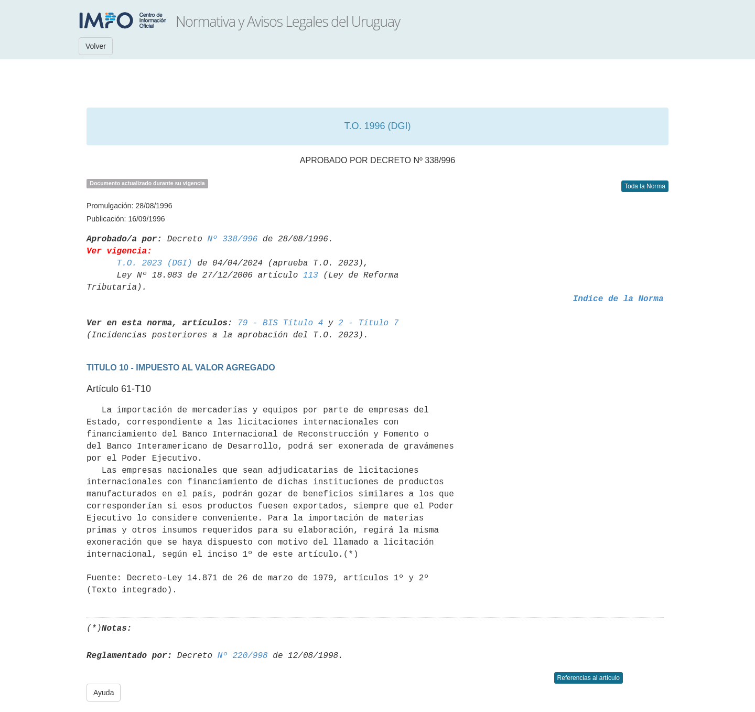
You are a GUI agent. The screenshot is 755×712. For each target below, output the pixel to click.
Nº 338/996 (232, 239)
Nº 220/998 (243, 656)
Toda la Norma (644, 186)
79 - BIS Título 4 (280, 323)
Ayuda (103, 692)
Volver (95, 46)
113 (310, 275)
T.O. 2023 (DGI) (154, 263)
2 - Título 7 (368, 323)
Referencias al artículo (588, 678)
